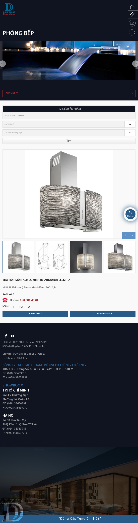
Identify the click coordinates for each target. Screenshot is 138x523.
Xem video (35, 313)
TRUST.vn (22, 358)
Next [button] (133, 194)
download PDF (102, 313)
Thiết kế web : (9, 358)
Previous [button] (4, 194)
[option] (69, 60)
